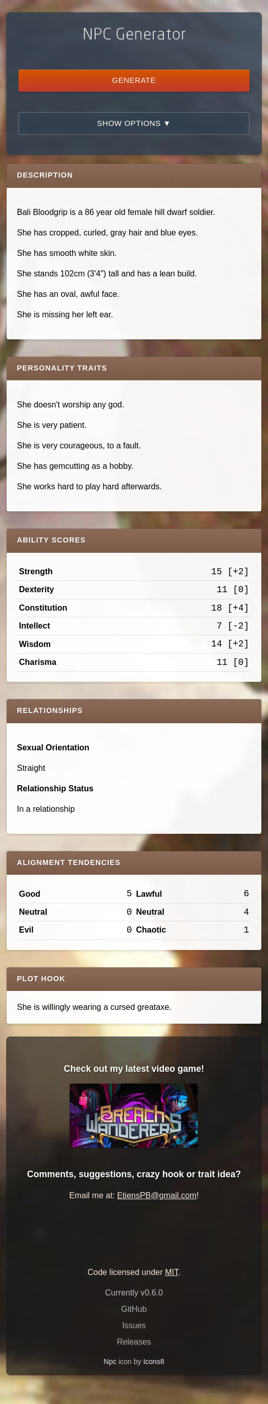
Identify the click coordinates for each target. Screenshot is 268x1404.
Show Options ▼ (134, 123)
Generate (134, 80)
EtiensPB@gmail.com (156, 1195)
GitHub (134, 1309)
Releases (134, 1341)
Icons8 (153, 1361)
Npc (110, 1361)
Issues (134, 1325)
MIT (171, 1272)
